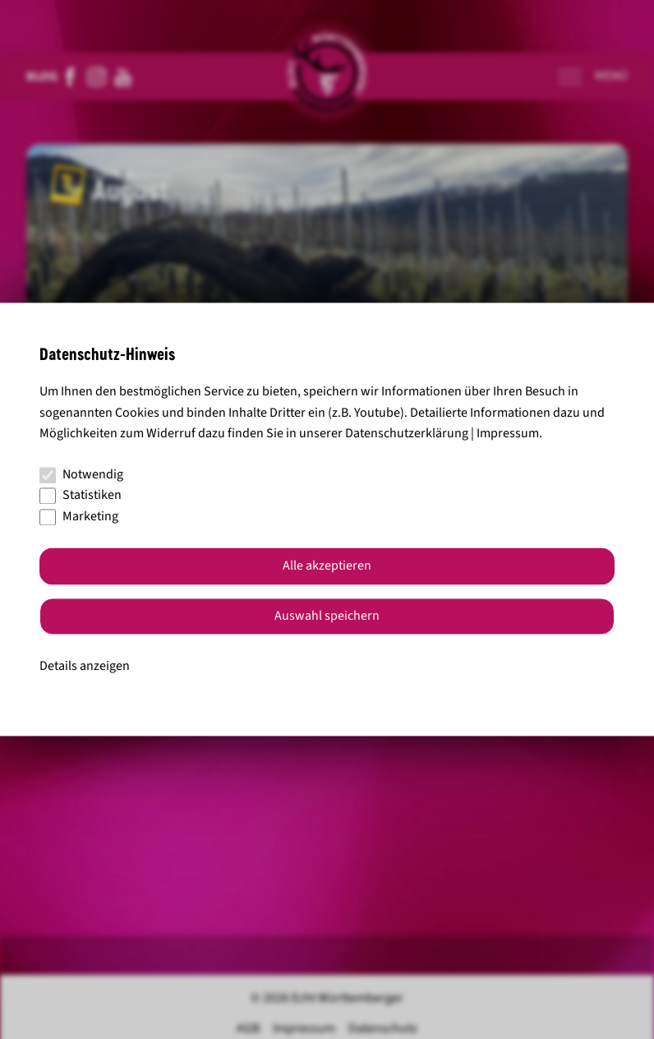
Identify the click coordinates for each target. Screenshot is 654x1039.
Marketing (78, 516)
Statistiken (80, 496)
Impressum (508, 434)
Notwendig (81, 474)
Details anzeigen (84, 666)
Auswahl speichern (327, 616)
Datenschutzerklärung (406, 434)
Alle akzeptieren (327, 566)
